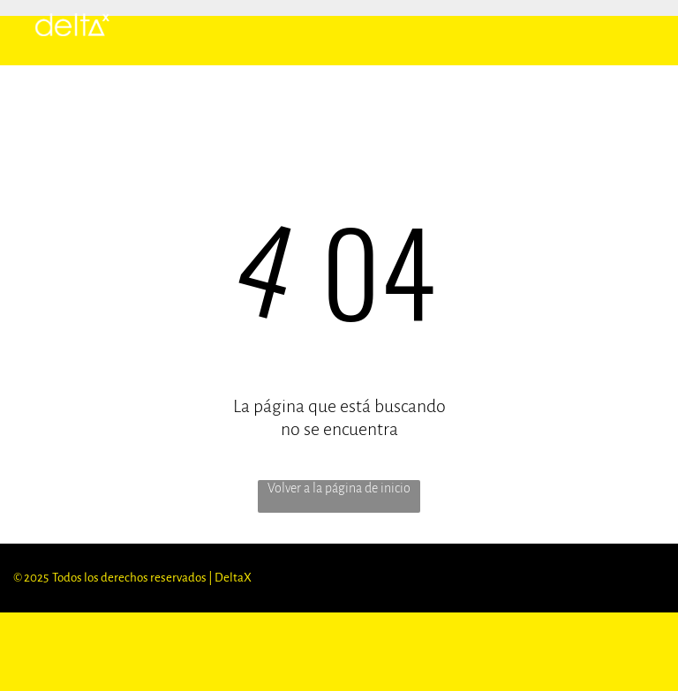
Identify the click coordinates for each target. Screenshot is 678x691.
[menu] (639, 26)
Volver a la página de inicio (339, 488)
